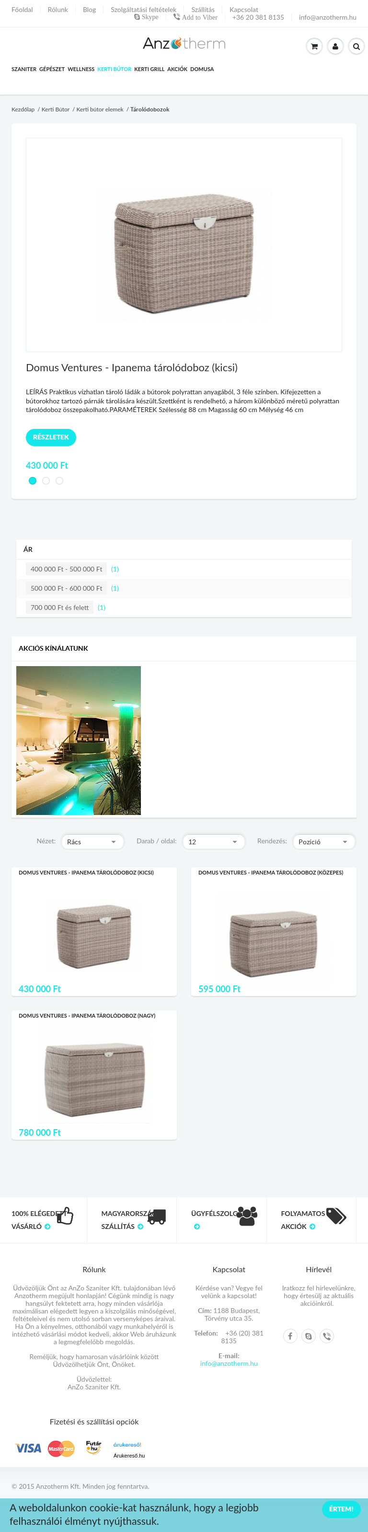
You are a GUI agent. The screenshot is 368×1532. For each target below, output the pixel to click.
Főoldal (22, 9)
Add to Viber (199, 17)
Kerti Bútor (55, 109)
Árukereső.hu (129, 1456)
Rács (74, 842)
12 (192, 842)
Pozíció (310, 842)
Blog (89, 9)
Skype (149, 16)
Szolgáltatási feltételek (143, 9)
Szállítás (203, 9)
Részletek (51, 437)
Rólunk (58, 9)
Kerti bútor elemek (99, 109)
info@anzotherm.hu (327, 17)
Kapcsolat (244, 9)
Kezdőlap (23, 109)
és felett (60, 607)
